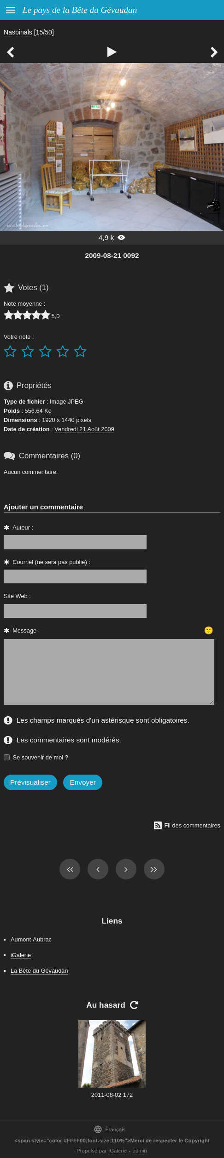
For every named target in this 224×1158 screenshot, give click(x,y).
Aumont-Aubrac (31, 939)
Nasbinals (18, 32)
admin (140, 1150)
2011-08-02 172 (112, 1094)
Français (109, 1129)
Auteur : (22, 527)
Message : (26, 630)
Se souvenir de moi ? (40, 757)
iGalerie (21, 955)
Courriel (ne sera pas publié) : (51, 562)
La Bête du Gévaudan (39, 970)
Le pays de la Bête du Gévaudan (80, 10)
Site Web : (17, 596)
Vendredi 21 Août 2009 (84, 429)
